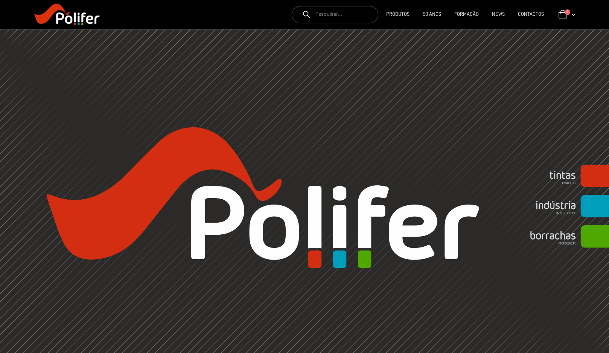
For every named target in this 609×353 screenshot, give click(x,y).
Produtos (398, 14)
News (498, 14)
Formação (466, 14)
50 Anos (432, 14)
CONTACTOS (531, 14)
